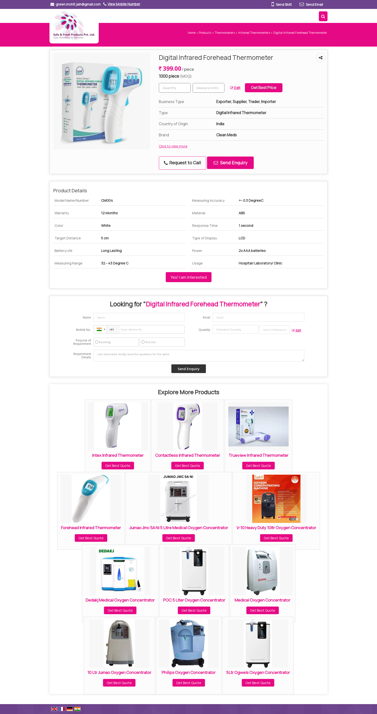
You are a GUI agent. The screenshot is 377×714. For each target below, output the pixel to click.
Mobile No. (83, 330)
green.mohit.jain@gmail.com (78, 4)
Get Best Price (263, 87)
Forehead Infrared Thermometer (91, 527)
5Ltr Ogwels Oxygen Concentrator (258, 672)
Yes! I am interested (189, 277)
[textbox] (208, 88)
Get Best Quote (117, 465)
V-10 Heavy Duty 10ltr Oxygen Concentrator (276, 527)
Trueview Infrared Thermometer (258, 455)
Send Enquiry (230, 162)
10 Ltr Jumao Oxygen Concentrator (119, 672)
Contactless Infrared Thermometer (187, 455)
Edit (235, 87)
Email (206, 317)
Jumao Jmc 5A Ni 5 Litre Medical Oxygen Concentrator (178, 527)
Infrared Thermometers (254, 33)
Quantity (204, 330)
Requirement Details (82, 355)
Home (191, 33)
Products (205, 33)
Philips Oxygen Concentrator (189, 672)
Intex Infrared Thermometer (118, 455)
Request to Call (182, 162)
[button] (124, 4)
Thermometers (225, 33)
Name (87, 317)
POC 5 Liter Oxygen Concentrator (194, 600)
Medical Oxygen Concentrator (262, 600)
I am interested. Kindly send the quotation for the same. (198, 355)
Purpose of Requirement (82, 342)
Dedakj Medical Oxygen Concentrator (120, 600)
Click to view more (173, 146)
